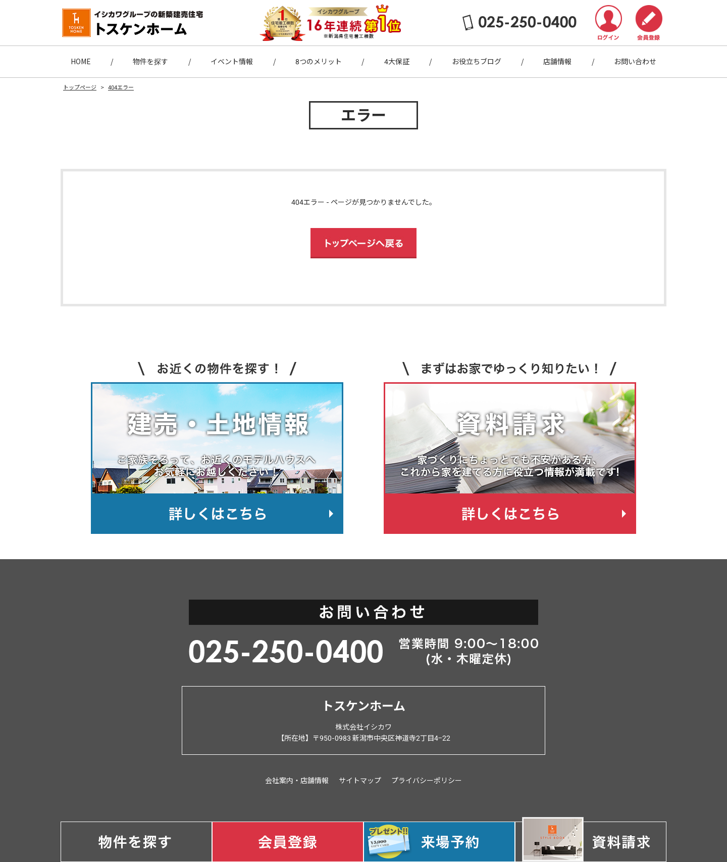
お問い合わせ (635, 62)
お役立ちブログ (476, 62)
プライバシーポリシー (426, 781)
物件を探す (150, 62)
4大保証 (396, 62)
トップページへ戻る (363, 243)
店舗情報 (557, 62)
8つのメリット (318, 62)
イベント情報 (232, 62)
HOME (81, 62)
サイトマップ (360, 781)
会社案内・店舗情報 (297, 781)
